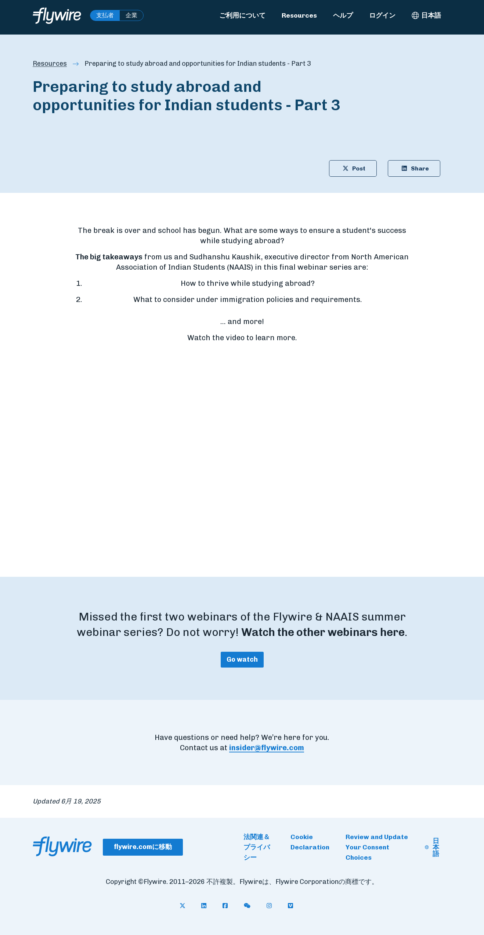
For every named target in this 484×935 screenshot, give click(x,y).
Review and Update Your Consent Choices (377, 847)
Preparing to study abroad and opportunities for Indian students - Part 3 (197, 64)
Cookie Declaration (309, 842)
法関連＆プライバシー (256, 847)
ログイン (382, 15)
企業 (131, 15)
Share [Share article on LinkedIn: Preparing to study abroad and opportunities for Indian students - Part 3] (414, 168)
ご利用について (242, 15)
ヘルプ (343, 15)
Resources (299, 15)
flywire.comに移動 (143, 847)
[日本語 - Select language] (426, 15)
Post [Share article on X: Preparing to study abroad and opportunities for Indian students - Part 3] (352, 168)
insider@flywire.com (266, 747)
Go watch (242, 659)
